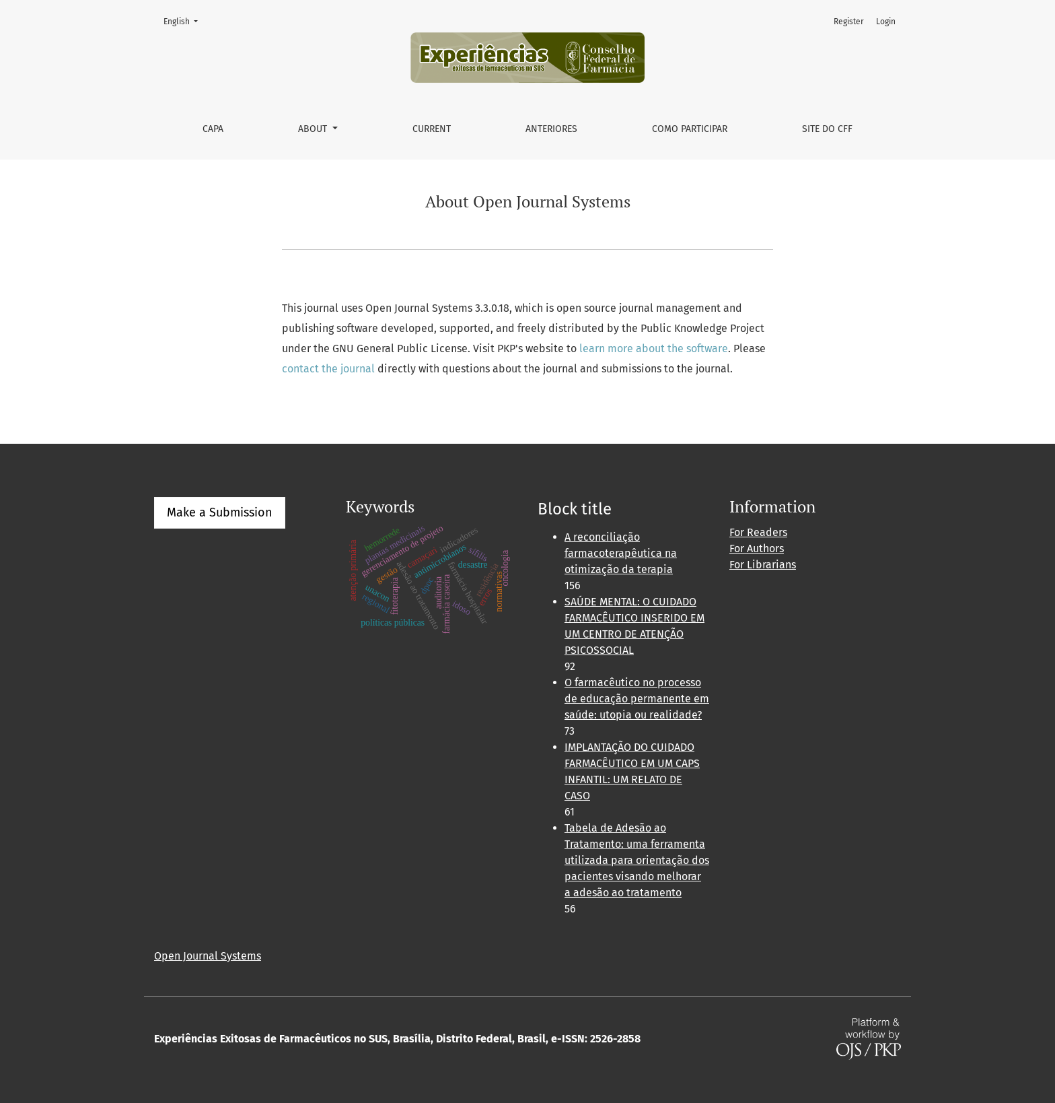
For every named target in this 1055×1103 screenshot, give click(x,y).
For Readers (758, 532)
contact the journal (328, 368)
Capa (213, 129)
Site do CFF (827, 129)
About (314, 129)
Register (849, 21)
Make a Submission (219, 512)
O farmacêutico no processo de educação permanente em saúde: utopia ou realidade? (637, 698)
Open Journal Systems (207, 955)
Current (431, 129)
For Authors (756, 548)
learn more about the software (653, 348)
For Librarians (762, 564)
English (185, 20)
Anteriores (551, 129)
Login (886, 21)
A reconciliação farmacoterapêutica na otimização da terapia (621, 553)
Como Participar (689, 129)
